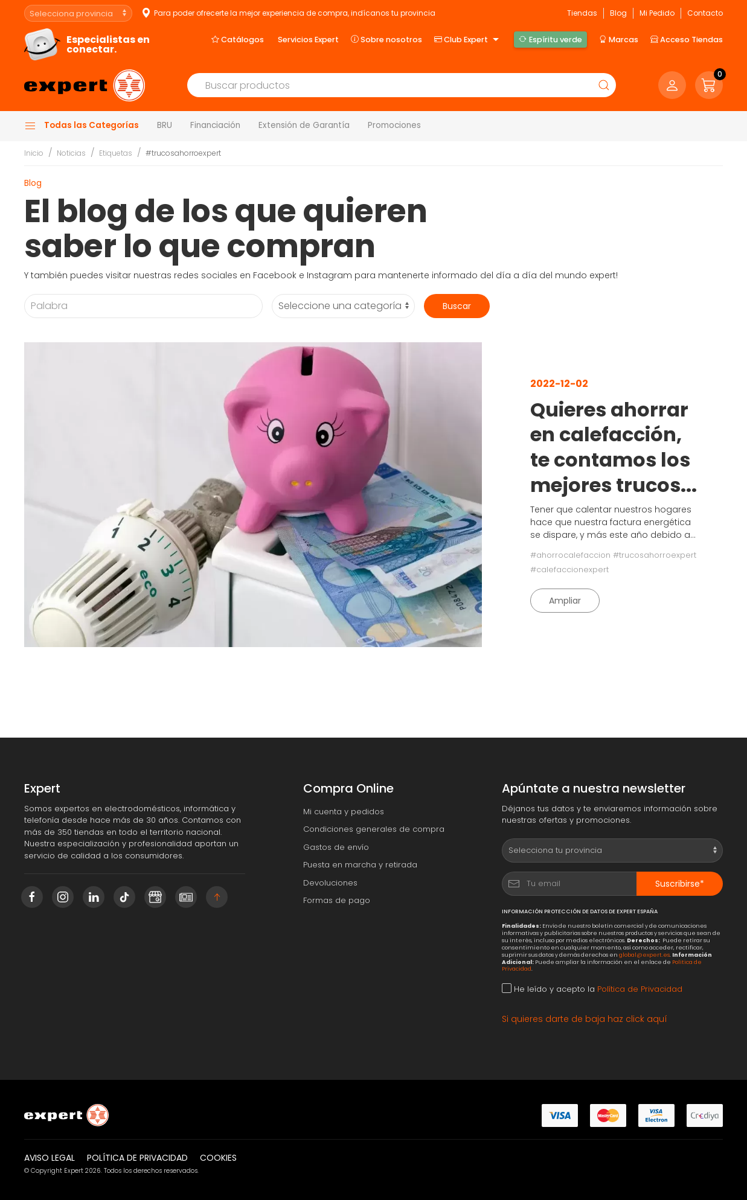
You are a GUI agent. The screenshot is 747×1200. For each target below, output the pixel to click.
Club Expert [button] (468, 40)
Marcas (618, 39)
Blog (618, 13)
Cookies (218, 1158)
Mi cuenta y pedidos (343, 811)
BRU (164, 125)
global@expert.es (644, 955)
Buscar (457, 306)
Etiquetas (115, 153)
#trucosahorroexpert (183, 153)
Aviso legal (49, 1158)
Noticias (71, 153)
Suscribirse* (679, 884)
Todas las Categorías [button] (81, 126)
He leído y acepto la (592, 989)
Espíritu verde (550, 39)
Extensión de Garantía (304, 125)
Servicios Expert (308, 39)
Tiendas (582, 13)
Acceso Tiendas (686, 39)
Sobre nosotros (386, 39)
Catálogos (237, 39)
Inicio (33, 153)
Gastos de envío (336, 847)
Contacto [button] (705, 13)
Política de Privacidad (639, 989)
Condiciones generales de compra (373, 829)
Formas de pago (336, 900)
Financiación (215, 125)
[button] (709, 85)
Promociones (394, 125)
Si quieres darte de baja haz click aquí (584, 1019)
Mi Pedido (657, 13)
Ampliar (565, 601)
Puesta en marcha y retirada (360, 864)
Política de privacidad (137, 1158)
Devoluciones (330, 883)
